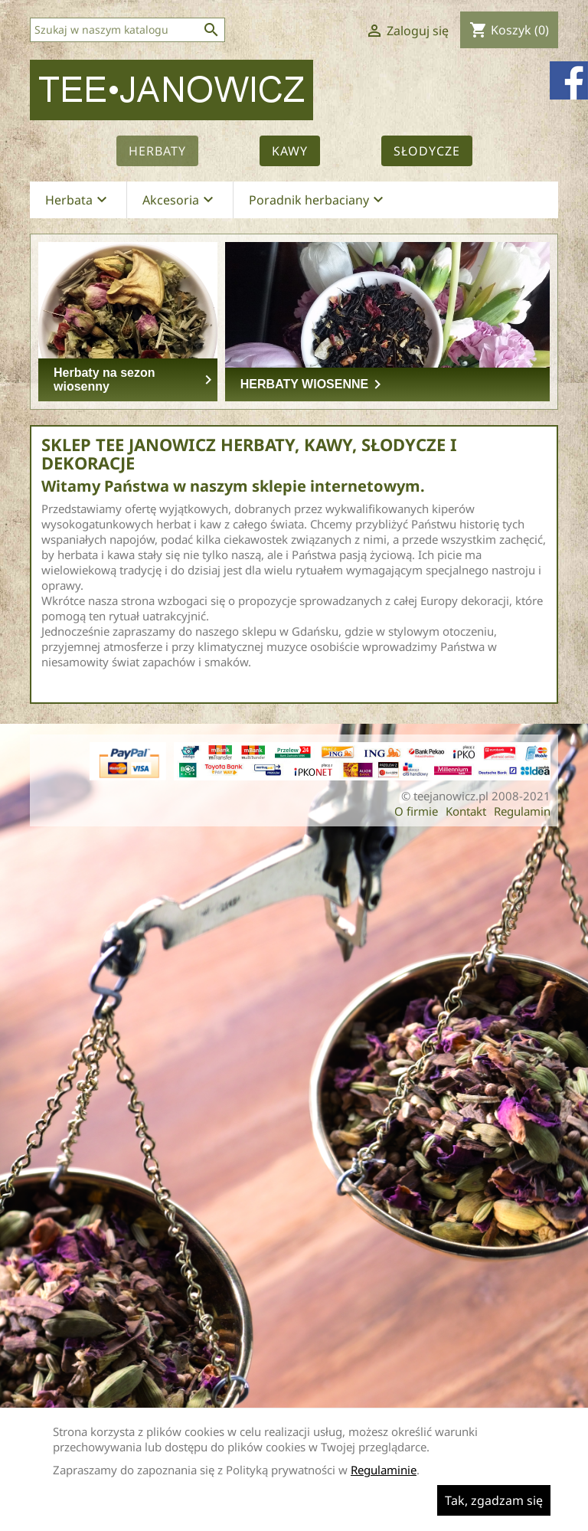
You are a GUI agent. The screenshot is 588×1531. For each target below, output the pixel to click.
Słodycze (427, 150)
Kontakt (466, 811)
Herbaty (157, 150)
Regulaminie (383, 1469)
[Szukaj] (127, 30)
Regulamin (522, 811)
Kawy (290, 150)
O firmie (416, 811)
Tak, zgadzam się (494, 1500)
